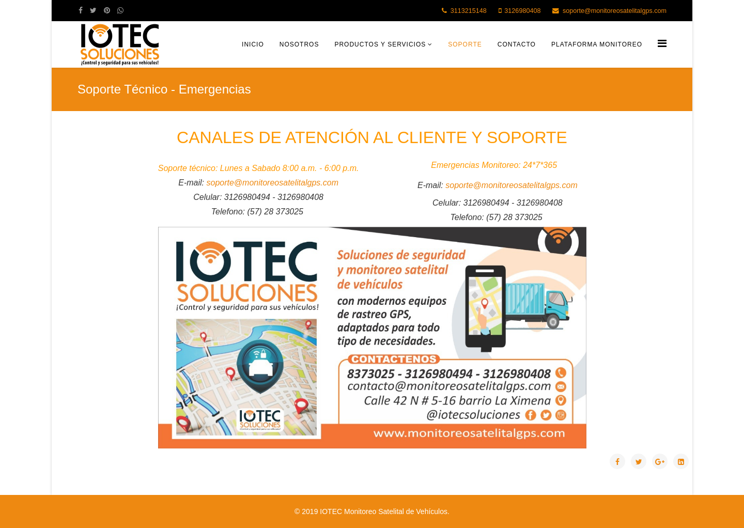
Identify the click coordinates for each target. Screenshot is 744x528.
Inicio (253, 44)
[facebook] (81, 10)
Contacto (517, 44)
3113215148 (469, 10)
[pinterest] (107, 10)
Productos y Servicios (380, 44)
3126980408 (522, 10)
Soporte (465, 44)
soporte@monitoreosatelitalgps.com (615, 10)
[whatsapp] (120, 10)
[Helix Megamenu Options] (662, 43)
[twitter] (93, 10)
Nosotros (299, 44)
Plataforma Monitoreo (596, 44)
